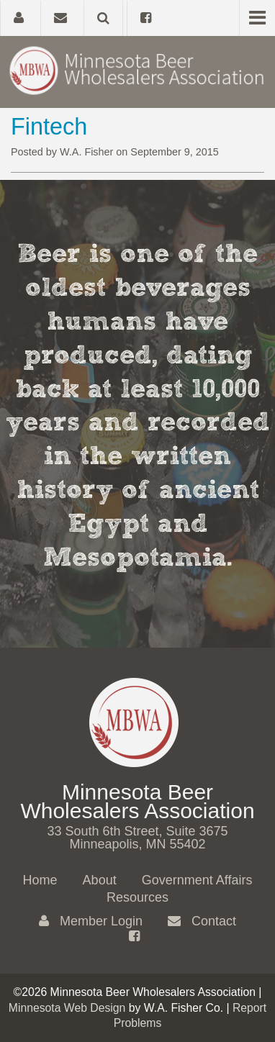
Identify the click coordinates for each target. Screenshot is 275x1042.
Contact (202, 921)
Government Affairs (197, 880)
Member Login (91, 921)
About (100, 880)
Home (40, 880)
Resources (137, 897)
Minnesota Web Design (67, 1008)
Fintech (49, 127)
